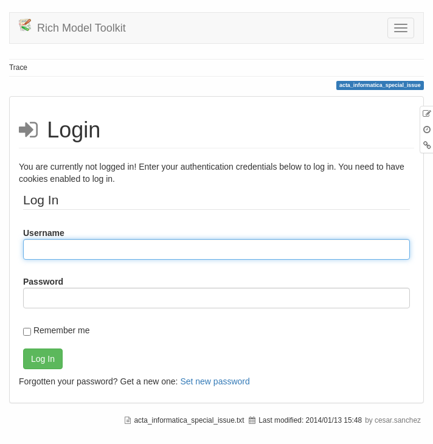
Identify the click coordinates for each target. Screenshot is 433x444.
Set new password (214, 381)
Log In (43, 359)
